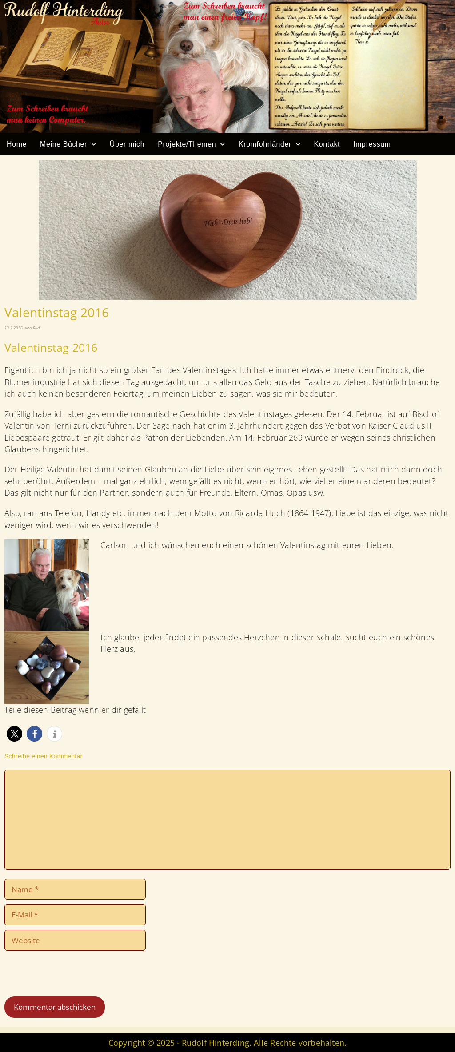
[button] (14, 734)
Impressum (372, 144)
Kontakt (327, 144)
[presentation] (64, 974)
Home (17, 144)
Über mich (127, 144)
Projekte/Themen (191, 144)
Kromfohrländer (270, 144)
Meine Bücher (68, 144)
